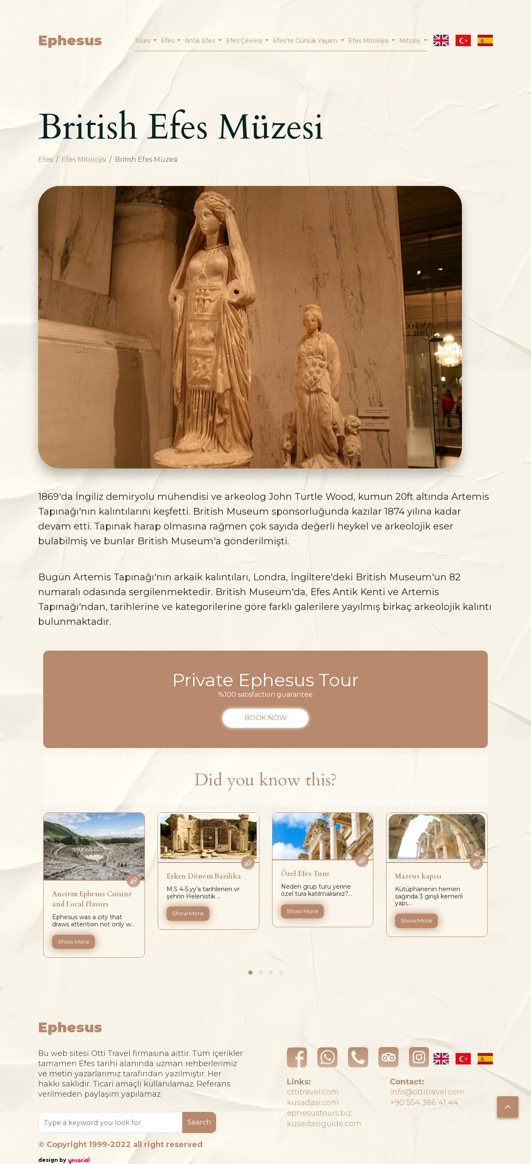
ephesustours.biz (319, 1113)
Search (199, 1122)
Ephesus (70, 40)
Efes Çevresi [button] (245, 40)
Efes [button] (168, 40)
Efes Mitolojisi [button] (369, 40)
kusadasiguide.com (324, 1123)
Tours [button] (143, 40)
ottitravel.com (313, 1092)
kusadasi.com (313, 1102)
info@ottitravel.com (427, 1092)
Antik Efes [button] (201, 40)
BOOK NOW (266, 718)
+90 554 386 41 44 (424, 1102)
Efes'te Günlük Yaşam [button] (306, 40)
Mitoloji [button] (410, 40)
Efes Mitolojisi (83, 159)
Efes (45, 159)
